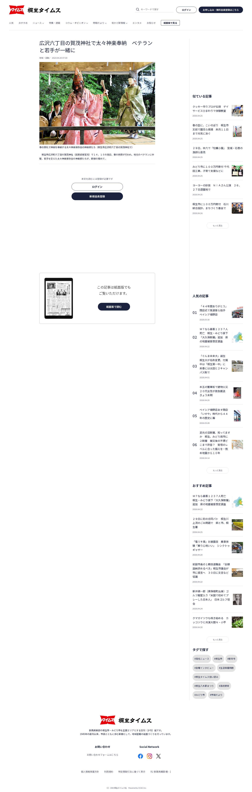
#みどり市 (199, 694)
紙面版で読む (114, 307)
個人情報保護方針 (90, 771)
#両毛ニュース (201, 658)
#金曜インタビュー (204, 667)
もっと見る (218, 225)
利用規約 (108, 771)
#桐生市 (218, 658)
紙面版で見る (170, 22)
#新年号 (231, 658)
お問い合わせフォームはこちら (102, 754)
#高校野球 (224, 685)
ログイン (97, 187)
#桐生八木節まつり (204, 685)
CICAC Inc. (142, 788)
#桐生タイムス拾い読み (206, 676)
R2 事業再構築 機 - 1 (160, 771)
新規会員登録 (97, 196)
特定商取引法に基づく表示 (131, 771)
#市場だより (216, 694)
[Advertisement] (97, 237)
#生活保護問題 (226, 667)
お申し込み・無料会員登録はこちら (221, 9)
